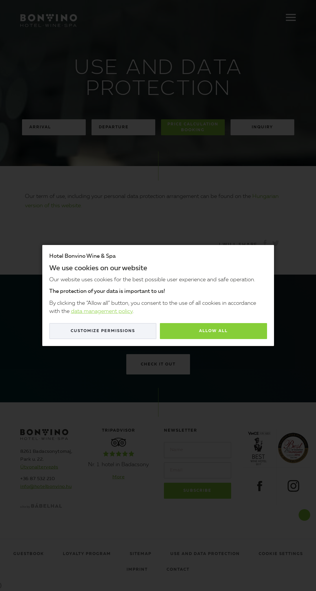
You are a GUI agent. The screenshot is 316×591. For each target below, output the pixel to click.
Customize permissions (103, 331)
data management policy (102, 311)
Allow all (213, 331)
